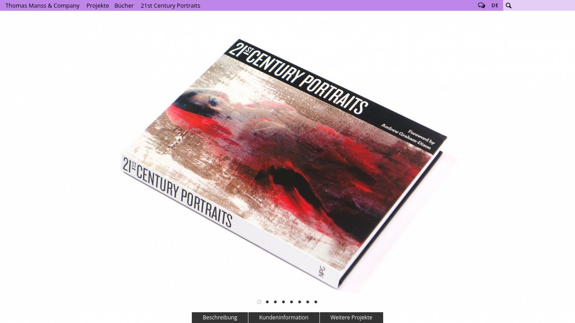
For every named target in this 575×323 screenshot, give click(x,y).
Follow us (481, 5)
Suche (508, 5)
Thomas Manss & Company (42, 5)
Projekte (97, 5)
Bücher (124, 5)
